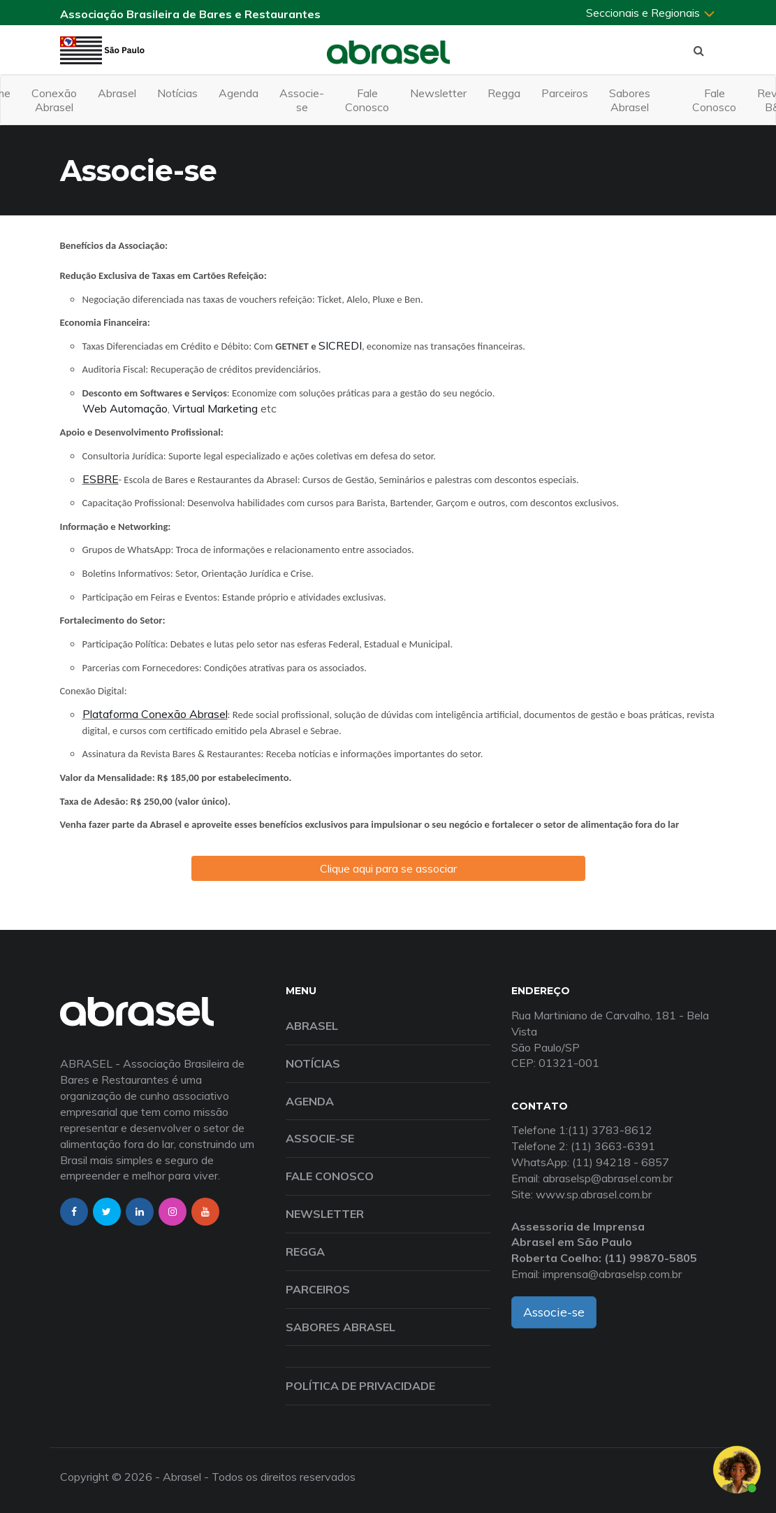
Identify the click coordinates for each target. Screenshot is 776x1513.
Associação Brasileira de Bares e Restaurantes (190, 14)
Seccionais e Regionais (651, 13)
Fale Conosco (367, 100)
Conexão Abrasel (54, 100)
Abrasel (117, 93)
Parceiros (564, 93)
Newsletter (438, 93)
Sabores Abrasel (629, 100)
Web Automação (125, 408)
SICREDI (340, 345)
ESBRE (100, 479)
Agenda (238, 93)
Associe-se (301, 100)
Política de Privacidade (360, 1386)
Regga (504, 93)
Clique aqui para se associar (388, 868)
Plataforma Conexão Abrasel (155, 714)
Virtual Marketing (215, 408)
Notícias (177, 93)
